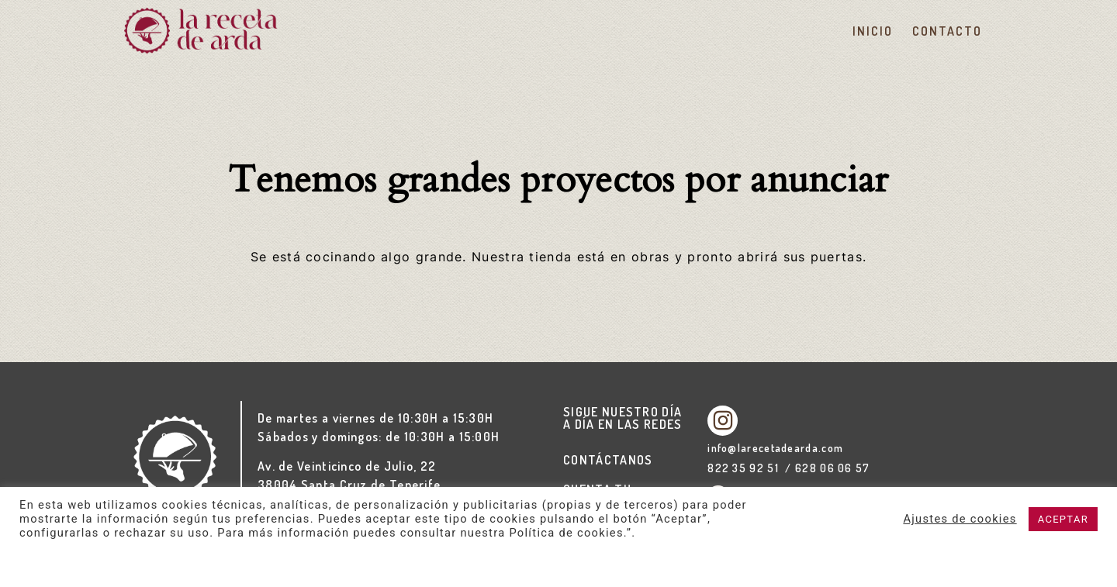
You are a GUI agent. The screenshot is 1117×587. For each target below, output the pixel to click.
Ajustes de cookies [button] (959, 519)
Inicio (872, 31)
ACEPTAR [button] (1063, 519)
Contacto (946, 31)
